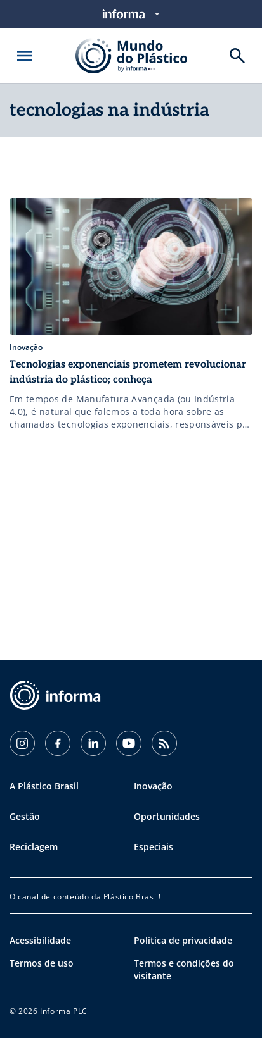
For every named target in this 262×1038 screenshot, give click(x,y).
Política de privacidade (183, 940)
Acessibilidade (40, 940)
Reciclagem (34, 847)
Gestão (25, 816)
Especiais (153, 847)
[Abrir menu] (25, 55)
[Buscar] (237, 55)
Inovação (153, 786)
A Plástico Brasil (44, 786)
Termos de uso (42, 963)
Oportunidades (167, 816)
